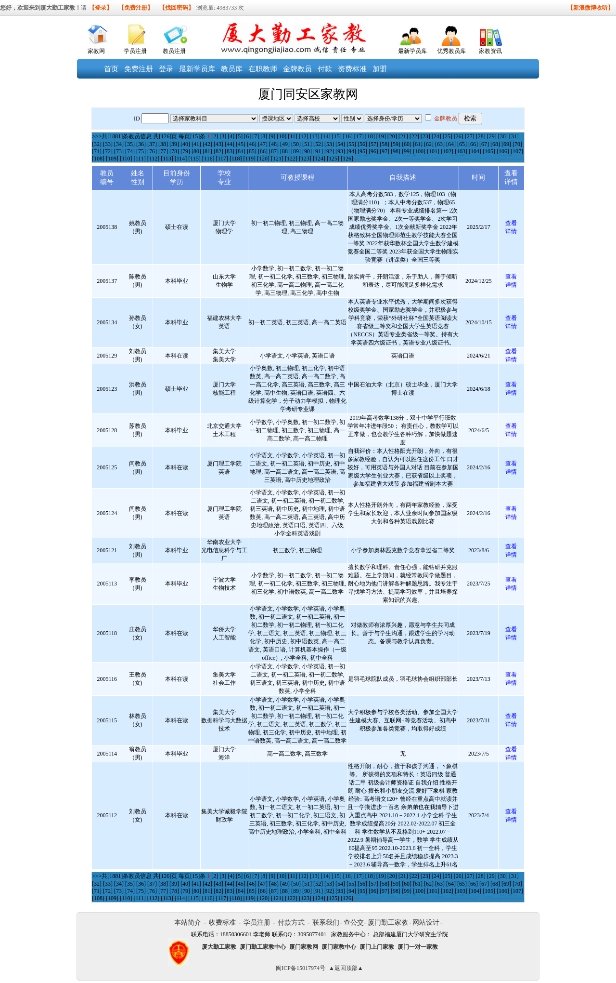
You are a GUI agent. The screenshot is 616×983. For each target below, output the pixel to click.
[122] (291, 158)
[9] (272, 136)
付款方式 (291, 922)
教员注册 (174, 51)
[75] (141, 151)
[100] (419, 151)
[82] (218, 151)
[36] (141, 144)
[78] (174, 151)
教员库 (232, 69)
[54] (340, 144)
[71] (97, 151)
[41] (196, 144)
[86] (263, 151)
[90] (307, 151)
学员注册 (135, 51)
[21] (403, 136)
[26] (458, 136)
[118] (236, 158)
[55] (351, 144)
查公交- (355, 922)
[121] (277, 158)
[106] (503, 151)
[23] (425, 136)
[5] (239, 136)
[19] (381, 136)
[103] (461, 151)
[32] (97, 144)
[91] (318, 151)
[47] (263, 144)
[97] (384, 151)
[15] (337, 136)
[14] (326, 136)
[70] (517, 144)
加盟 (379, 69)
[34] (119, 144)
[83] (229, 151)
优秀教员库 (451, 51)
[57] (373, 144)
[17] (359, 136)
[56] (362, 144)
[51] (307, 144)
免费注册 (138, 69)
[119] (249, 158)
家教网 (96, 51)
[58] (384, 144)
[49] (285, 144)
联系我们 (325, 922)
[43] (218, 144)
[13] (315, 136)
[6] (247, 136)
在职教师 (262, 69)
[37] (152, 144)
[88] (285, 151)
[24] (436, 136)
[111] (140, 158)
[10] (281, 136)
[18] (370, 136)
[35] (130, 144)
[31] (514, 136)
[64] (451, 144)
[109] (112, 158)
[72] (108, 151)
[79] (185, 151)
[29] (492, 136)
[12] (303, 136)
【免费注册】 (135, 7)
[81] (207, 151)
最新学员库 (412, 51)
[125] (333, 158)
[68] (495, 144)
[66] (473, 144)
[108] (98, 158)
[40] (185, 144)
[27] (470, 136)
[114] (181, 158)
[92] (329, 151)
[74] (130, 151)
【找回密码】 (176, 7)
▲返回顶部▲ (346, 968)
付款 (325, 69)
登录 (166, 69)
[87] (274, 151)
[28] (481, 136)
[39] (174, 144)
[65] (462, 144)
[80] (196, 151)
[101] (433, 151)
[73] (119, 151)
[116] (208, 158)
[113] (167, 158)
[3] (222, 136)
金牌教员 (297, 69)
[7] (255, 136)
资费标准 (352, 69)
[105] (489, 151)
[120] (263, 158)
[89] (296, 151)
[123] (305, 158)
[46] (252, 144)
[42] (207, 144)
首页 (111, 69)
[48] (274, 144)
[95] (362, 151)
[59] (395, 144)
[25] (447, 136)
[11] (292, 136)
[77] (163, 151)
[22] (414, 136)
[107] (517, 151)
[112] (153, 158)
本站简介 (187, 922)
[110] (126, 158)
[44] (229, 144)
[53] (329, 144)
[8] (263, 136)
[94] (351, 151)
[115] (194, 158)
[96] (373, 151)
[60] (406, 144)
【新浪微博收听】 (590, 7)
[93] (340, 151)
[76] (152, 151)
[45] (240, 144)
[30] (503, 136)
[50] (296, 144)
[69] (506, 144)
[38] (163, 144)
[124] (319, 158)
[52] (318, 144)
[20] (392, 136)
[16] (348, 136)
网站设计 (425, 922)
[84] (240, 151)
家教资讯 (490, 51)
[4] (231, 136)
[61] (418, 144)
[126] (347, 158)
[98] (395, 151)
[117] (222, 158)
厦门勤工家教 (388, 922)
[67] (484, 144)
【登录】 (100, 7)
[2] (214, 136)
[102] (447, 151)
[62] (429, 144)
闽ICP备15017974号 (300, 968)
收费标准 (222, 922)
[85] (252, 151)
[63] (440, 144)
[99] (406, 151)
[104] (475, 151)
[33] (108, 144)
